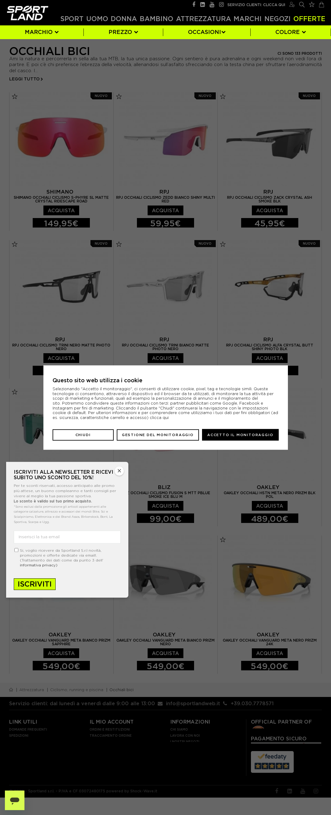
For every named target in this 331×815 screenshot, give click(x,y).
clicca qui (159, 417)
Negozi (277, 18)
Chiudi (83, 434)
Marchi (248, 18)
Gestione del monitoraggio (158, 434)
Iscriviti (35, 584)
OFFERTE (309, 18)
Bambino (156, 18)
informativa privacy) (38, 565)
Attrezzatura (203, 18)
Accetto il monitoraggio (240, 434)
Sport (71, 18)
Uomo (97, 18)
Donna (124, 18)
